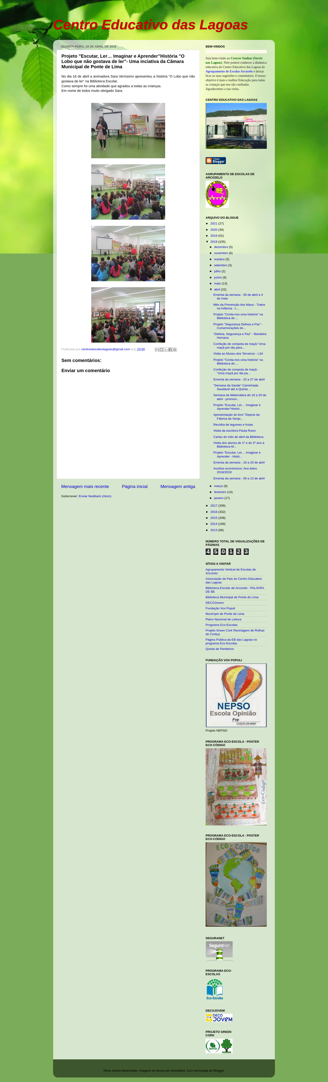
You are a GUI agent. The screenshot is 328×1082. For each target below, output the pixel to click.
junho (218, 277)
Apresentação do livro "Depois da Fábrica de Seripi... (236, 416)
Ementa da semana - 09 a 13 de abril (239, 478)
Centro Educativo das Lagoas (150, 24)
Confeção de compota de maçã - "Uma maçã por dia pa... (236, 371)
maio (218, 283)
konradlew (178, 1070)
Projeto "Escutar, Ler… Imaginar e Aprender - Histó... (237, 454)
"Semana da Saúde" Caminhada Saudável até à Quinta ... (235, 387)
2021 (214, 223)
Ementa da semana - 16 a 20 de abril (239, 462)
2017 (214, 505)
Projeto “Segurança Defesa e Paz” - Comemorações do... (238, 326)
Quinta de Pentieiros (220, 649)
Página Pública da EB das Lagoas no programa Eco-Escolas (231, 641)
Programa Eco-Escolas (221, 625)
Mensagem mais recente (85, 486)
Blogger (218, 1070)
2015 (214, 518)
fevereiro (220, 492)
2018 (214, 241)
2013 (214, 530)
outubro (220, 259)
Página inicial (135, 486)
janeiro (219, 498)
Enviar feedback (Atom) (95, 496)
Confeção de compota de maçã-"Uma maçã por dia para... (239, 345)
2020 (214, 229)
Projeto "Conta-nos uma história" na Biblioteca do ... (238, 316)
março (219, 486)
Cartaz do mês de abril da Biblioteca (238, 437)
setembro (221, 265)
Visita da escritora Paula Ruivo (234, 430)
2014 (214, 524)
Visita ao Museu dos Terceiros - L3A (238, 353)
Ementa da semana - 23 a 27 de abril (239, 379)
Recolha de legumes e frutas (233, 424)
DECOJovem (215, 602)
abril (217, 289)
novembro (221, 253)
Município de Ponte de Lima (225, 614)
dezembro (221, 247)
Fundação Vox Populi (220, 608)
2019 (214, 235)
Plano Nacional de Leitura (223, 619)
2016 (214, 512)
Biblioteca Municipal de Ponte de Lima (232, 597)
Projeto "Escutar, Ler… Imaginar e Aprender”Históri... (237, 406)
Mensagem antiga (178, 486)
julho (218, 271)
